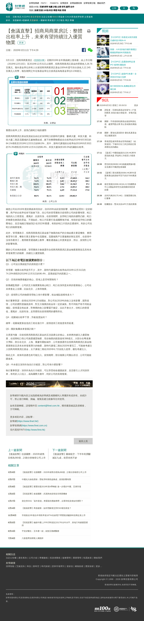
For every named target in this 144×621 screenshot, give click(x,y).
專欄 (72, 20)
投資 (41, 10)
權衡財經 (79, 566)
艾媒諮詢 (20, 566)
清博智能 (10, 566)
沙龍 (55, 7)
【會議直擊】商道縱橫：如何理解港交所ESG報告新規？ (46, 508)
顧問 (68, 7)
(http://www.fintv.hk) (35, 430)
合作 (72, 7)
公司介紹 (33, 558)
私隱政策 (87, 558)
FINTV (43, 3)
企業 (59, 7)
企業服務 (88, 17)
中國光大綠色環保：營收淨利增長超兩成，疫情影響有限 (46, 479)
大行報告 (60, 20)
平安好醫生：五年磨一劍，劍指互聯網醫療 (40, 531)
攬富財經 (89, 566)
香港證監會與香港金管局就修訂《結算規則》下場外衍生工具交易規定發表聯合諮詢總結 (120, 144)
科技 (51, 10)
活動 (15, 17)
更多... (99, 566)
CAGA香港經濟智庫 (74, 17)
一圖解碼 (43, 20)
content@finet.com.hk (48, 405)
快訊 (19, 17)
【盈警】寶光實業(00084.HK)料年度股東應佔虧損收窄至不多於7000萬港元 (120, 176)
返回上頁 (83, 441)
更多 (136, 105)
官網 (42, 7)
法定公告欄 (46, 17)
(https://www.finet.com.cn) (34, 425)
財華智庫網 (34, 3)
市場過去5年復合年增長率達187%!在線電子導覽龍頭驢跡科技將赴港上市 (54, 515)
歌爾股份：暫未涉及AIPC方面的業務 (120, 204)
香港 (64, 10)
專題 (55, 10)
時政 (60, 10)
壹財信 (70, 566)
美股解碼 (34, 20)
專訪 (67, 20)
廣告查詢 (22, 558)
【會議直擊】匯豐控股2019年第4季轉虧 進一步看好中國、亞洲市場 (51, 486)
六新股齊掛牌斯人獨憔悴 (32, 538)
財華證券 (64, 3)
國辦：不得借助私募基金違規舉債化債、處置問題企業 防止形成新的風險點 (120, 124)
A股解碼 (25, 20)
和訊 (29, 566)
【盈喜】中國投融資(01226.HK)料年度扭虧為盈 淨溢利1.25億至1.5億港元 (120, 156)
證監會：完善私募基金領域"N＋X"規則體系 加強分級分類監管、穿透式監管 (120, 113)
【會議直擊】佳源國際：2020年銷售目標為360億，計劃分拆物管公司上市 (54, 472)
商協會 (61, 17)
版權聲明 (66, 558)
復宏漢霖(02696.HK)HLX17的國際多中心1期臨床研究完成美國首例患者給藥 (120, 187)
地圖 (50, 7)
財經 (37, 10)
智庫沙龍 (89, 3)
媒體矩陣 (76, 3)
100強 (46, 10)
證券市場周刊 (58, 566)
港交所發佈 (35, 17)
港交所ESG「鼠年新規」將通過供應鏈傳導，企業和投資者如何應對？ (52, 501)
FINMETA (54, 3)
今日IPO (26, 17)
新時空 (36, 566)
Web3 (55, 17)
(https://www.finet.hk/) (27, 421)
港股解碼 (17, 20)
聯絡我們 (101, 3)
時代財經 (45, 566)
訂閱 (114, 8)
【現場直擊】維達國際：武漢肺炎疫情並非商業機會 (44, 494)
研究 (64, 7)
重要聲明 (77, 558)
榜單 (46, 7)
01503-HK (39, 60)
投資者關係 (55, 558)
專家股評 (51, 20)
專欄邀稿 (43, 558)
